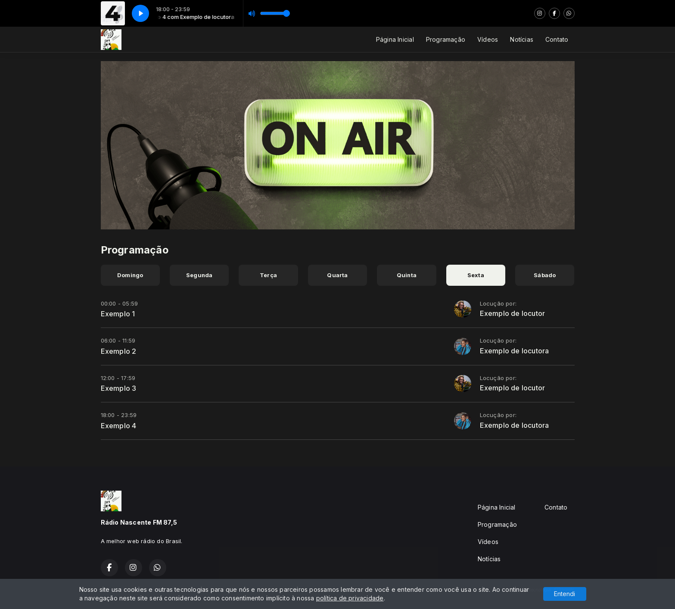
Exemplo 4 (119, 425)
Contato (556, 39)
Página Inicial (395, 39)
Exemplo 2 (119, 351)
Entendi (564, 593)
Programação (445, 39)
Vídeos (487, 39)
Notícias (521, 39)
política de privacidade (350, 598)
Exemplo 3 (119, 388)
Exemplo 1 (118, 313)
